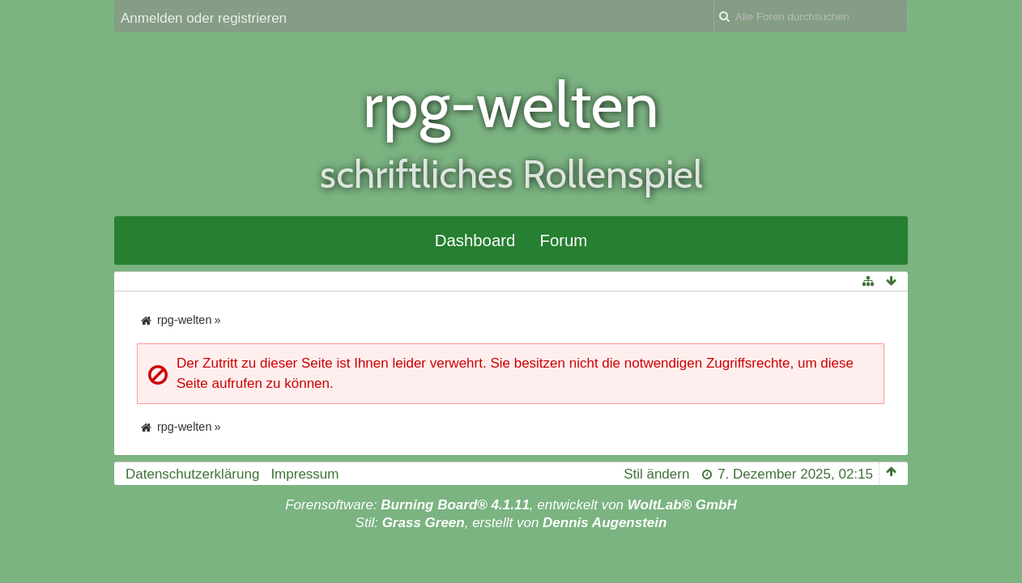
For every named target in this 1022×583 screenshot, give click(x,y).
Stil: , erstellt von (511, 522)
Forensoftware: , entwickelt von (511, 505)
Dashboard (475, 240)
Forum (563, 240)
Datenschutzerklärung (192, 474)
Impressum (304, 474)
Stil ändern (656, 474)
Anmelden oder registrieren (204, 18)
